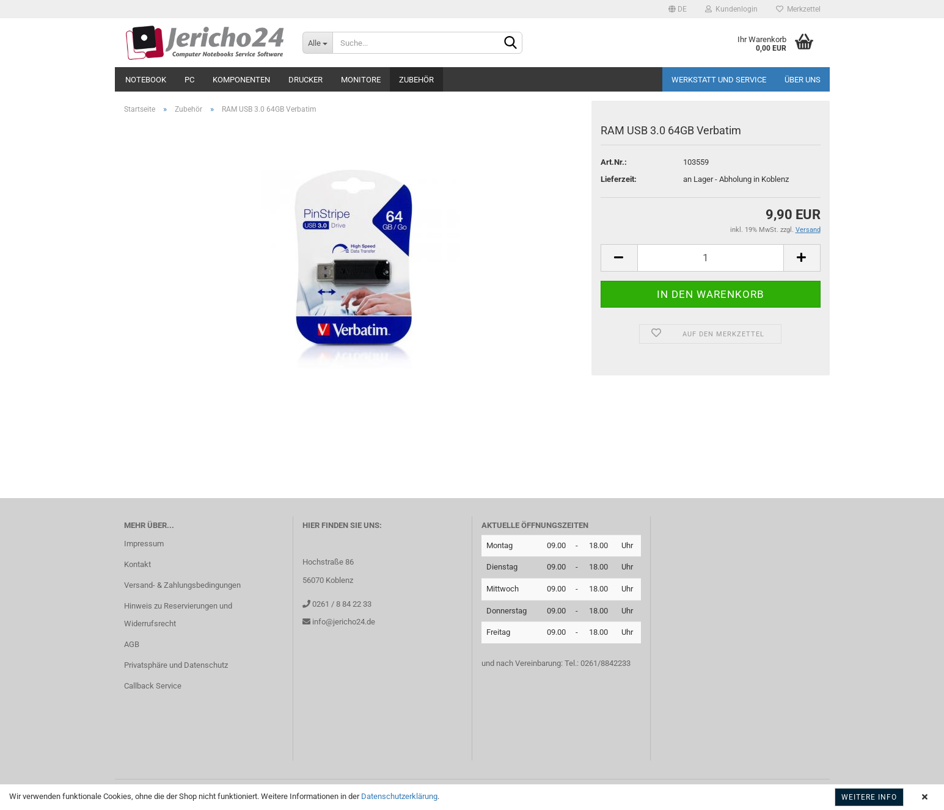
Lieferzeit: (619, 179)
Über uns (803, 79)
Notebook (145, 79)
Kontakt (137, 564)
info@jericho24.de (342, 621)
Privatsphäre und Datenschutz (176, 665)
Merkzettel (798, 9)
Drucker (305, 79)
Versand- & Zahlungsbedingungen (182, 585)
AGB (131, 644)
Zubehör (416, 79)
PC (189, 79)
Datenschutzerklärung (399, 796)
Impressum (144, 543)
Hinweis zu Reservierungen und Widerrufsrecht (178, 615)
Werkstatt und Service (718, 79)
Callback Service (152, 685)
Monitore (361, 79)
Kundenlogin (731, 9)
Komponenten (241, 79)
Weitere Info (869, 797)
